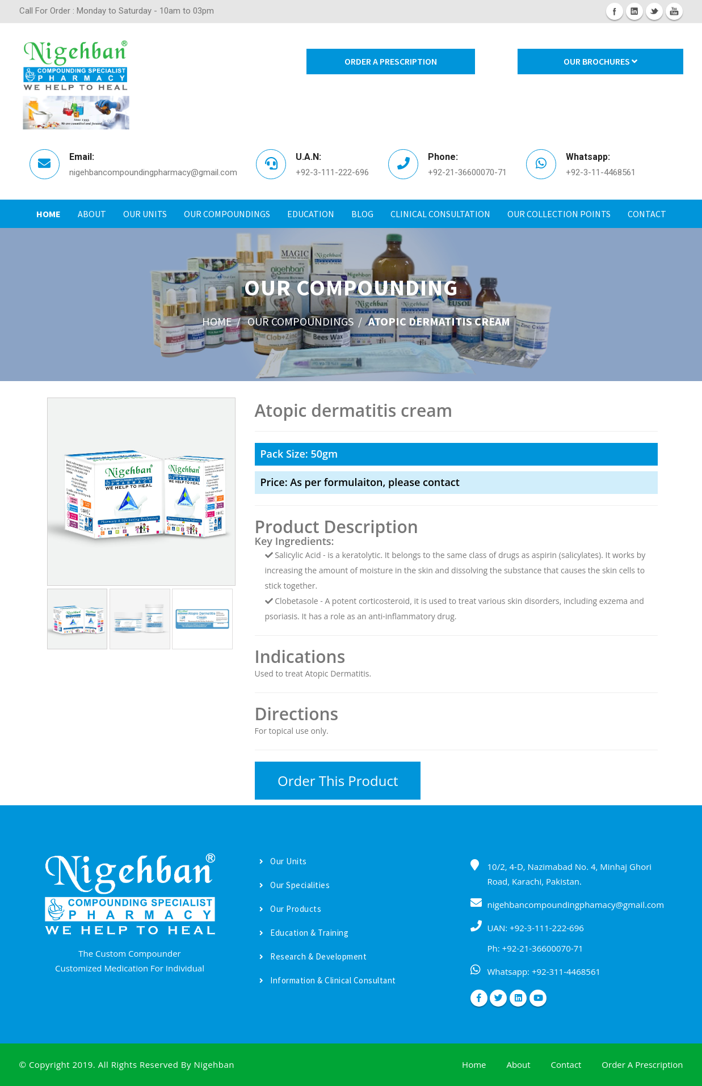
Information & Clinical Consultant (327, 980)
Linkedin (634, 11)
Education (310, 213)
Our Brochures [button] (600, 61)
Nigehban (214, 1064)
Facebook (614, 11)
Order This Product (338, 780)
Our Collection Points (559, 213)
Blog (362, 213)
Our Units (145, 213)
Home (48, 213)
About (92, 213)
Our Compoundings (227, 213)
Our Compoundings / (304, 321)
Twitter (654, 11)
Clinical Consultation (440, 213)
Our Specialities (294, 885)
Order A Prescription (390, 61)
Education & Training (304, 932)
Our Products (290, 908)
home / (221, 321)
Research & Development (313, 956)
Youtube (674, 11)
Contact (647, 213)
